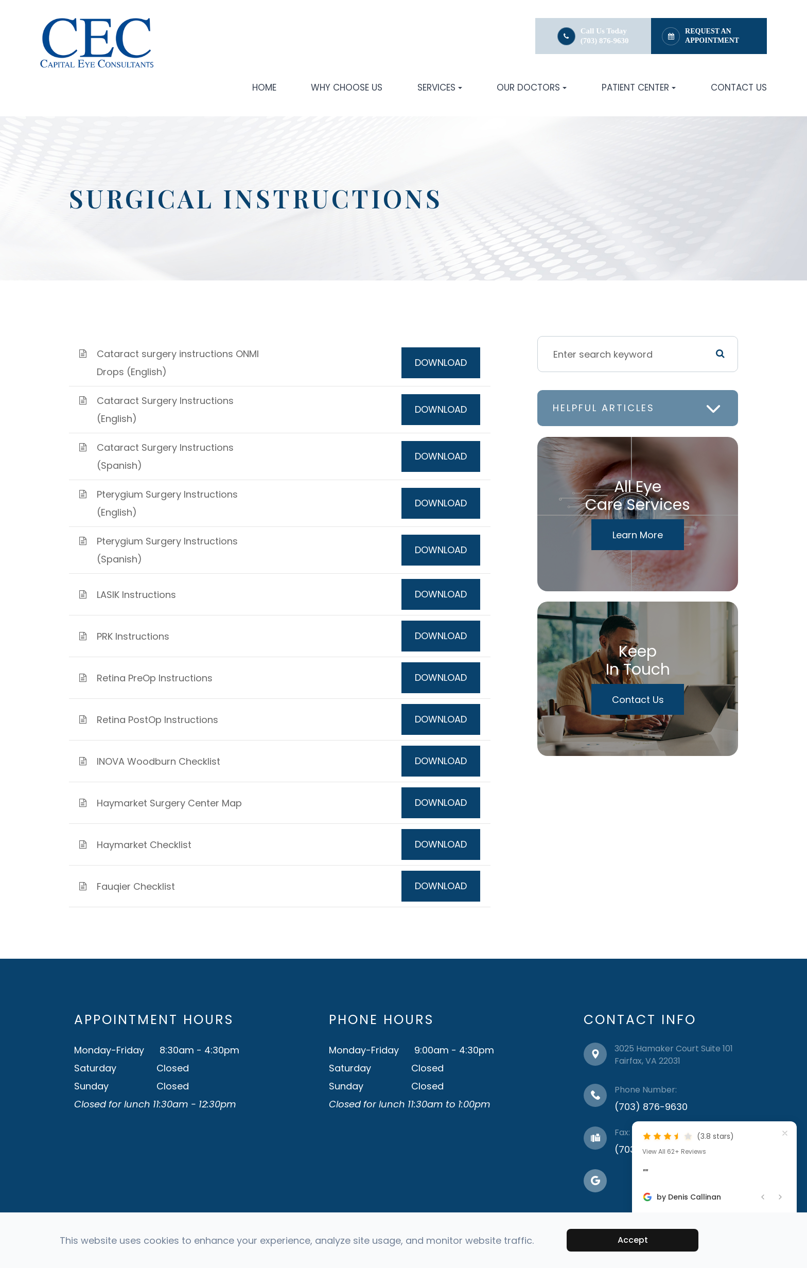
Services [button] (439, 87)
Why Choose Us (346, 87)
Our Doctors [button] (532, 87)
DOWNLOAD (441, 362)
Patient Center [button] (639, 87)
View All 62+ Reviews (674, 1151)
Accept (633, 1240)
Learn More (637, 535)
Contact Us (739, 87)
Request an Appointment (712, 35)
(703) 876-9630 (605, 41)
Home (264, 87)
